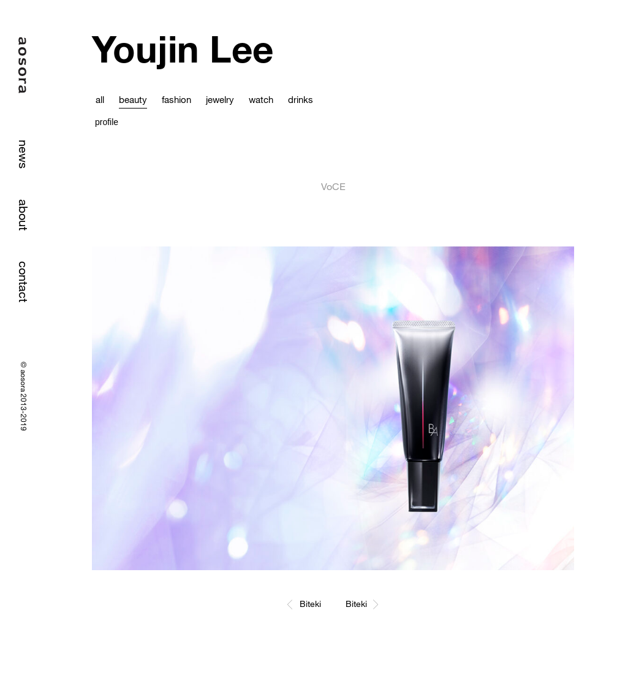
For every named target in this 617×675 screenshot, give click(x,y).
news (24, 154)
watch (261, 99)
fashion (176, 99)
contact (24, 281)
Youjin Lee (182, 49)
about (24, 215)
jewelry (220, 99)
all (100, 99)
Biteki (310, 603)
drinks (300, 99)
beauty (133, 99)
